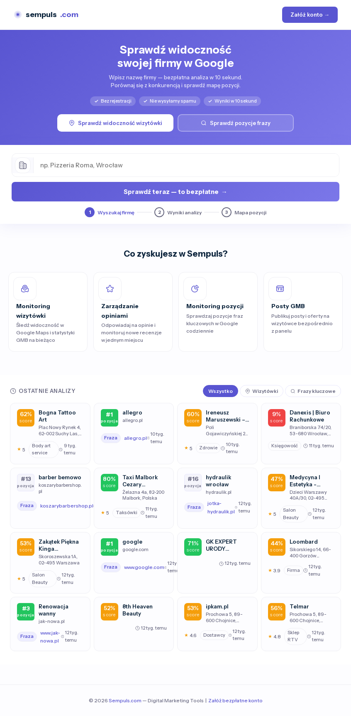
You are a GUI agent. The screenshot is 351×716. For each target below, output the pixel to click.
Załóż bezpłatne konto (235, 700)
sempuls (45, 15)
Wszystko (220, 391)
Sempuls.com (125, 700)
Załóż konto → (309, 14)
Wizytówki (261, 391)
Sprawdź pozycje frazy (236, 123)
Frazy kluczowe (313, 391)
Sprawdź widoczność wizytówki (115, 123)
